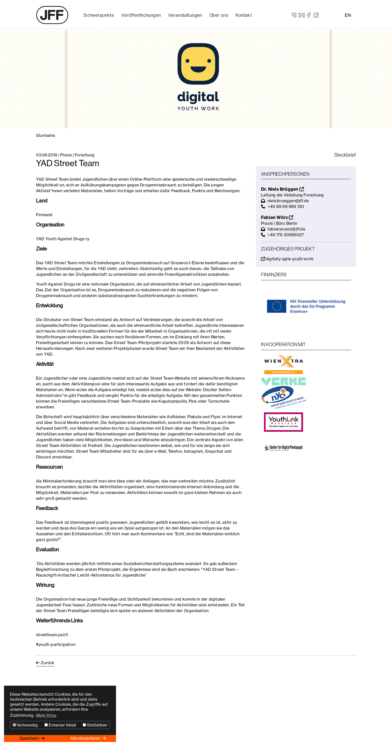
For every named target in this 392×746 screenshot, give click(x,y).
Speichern (30, 738)
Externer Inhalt (60, 724)
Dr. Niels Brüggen (282, 189)
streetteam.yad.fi (52, 634)
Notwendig (25, 724)
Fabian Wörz (277, 217)
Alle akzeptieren (85, 738)
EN (348, 15)
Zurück (47, 662)
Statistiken (95, 724)
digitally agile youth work (287, 258)
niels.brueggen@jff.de (288, 200)
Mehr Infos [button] (46, 715)
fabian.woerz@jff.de (286, 228)
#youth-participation (56, 644)
